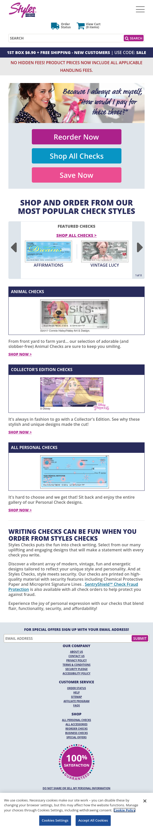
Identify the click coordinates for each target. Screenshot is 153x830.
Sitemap (76, 696)
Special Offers (76, 737)
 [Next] (140, 247)
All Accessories (76, 724)
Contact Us (76, 656)
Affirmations (48, 265)
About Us (76, 651)
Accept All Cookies (93, 820)
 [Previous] (13, 247)
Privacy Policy (76, 660)
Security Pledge (76, 669)
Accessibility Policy (76, 673)
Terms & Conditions (77, 664)
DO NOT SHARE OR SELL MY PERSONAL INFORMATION (76, 788)
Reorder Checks (76, 728)
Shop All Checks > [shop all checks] (76, 235)
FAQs (76, 705)
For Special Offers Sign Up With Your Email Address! (76, 630)
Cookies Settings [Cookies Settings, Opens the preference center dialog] (55, 820)
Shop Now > (20, 354)
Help (76, 692)
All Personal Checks (34, 447)
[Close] (144, 801)
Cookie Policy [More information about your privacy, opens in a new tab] (124, 810)
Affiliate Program (76, 701)
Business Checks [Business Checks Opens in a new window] (76, 732)
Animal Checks (27, 291)
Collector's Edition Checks (42, 369)
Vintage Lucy (105, 265)
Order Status (76, 688)
